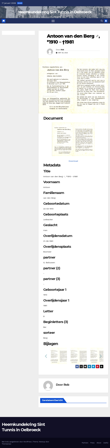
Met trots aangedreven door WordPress (17, 442)
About (99, 443)
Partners (85, 443)
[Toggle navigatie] (53, 21)
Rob (62, 50)
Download (73, 161)
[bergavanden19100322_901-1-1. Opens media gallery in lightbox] (73, 139)
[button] (102, 21)
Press (92, 443)
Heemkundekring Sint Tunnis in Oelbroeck (55, 12)
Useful (105, 443)
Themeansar (6, 444)
